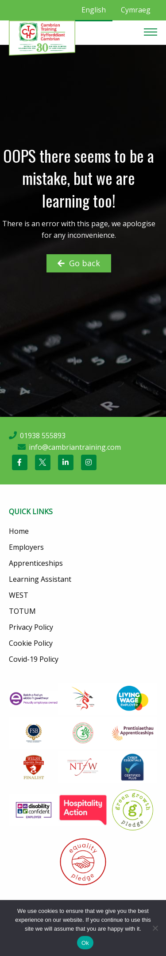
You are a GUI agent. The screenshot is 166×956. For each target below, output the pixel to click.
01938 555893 (43, 435)
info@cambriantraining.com (75, 447)
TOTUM (22, 611)
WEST (18, 595)
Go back (79, 263)
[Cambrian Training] (42, 37)
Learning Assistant (40, 579)
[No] (155, 928)
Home (19, 531)
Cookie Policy (31, 643)
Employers (26, 547)
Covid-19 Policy (33, 659)
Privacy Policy (31, 627)
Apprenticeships (36, 563)
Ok (85, 943)
